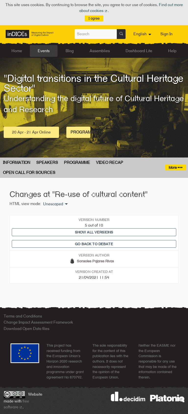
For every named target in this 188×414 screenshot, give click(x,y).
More (175, 167)
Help (172, 51)
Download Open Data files (26, 328)
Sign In (166, 34)
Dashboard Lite (139, 51)
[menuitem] (143, 34)
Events (44, 51)
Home (17, 51)
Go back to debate (94, 244)
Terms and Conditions (23, 316)
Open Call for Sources (29, 172)
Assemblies (100, 51)
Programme (80, 132)
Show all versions (94, 232)
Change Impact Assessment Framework (38, 322)
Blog (70, 51)
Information (16, 162)
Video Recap (109, 162)
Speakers (47, 162)
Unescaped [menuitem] (53, 204)
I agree (94, 18)
